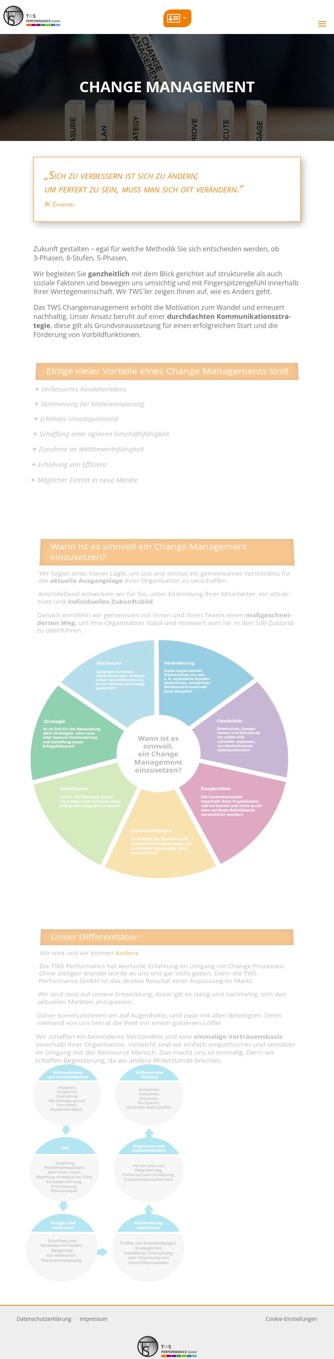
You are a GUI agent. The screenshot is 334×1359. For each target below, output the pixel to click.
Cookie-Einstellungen (291, 1318)
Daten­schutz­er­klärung (44, 1319)
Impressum (93, 1319)
